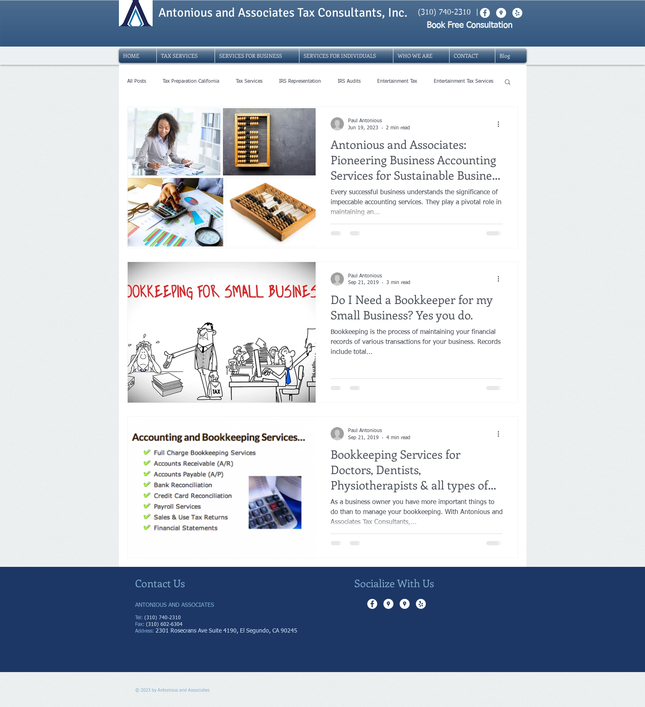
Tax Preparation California (191, 81)
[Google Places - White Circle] (388, 604)
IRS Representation (300, 81)
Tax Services (249, 81)
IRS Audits (349, 81)
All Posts (136, 81)
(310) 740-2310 (444, 12)
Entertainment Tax (397, 81)
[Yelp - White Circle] (421, 604)
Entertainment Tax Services (463, 81)
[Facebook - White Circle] (372, 604)
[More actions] (502, 124)
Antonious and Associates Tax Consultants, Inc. (283, 12)
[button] (508, 82)
